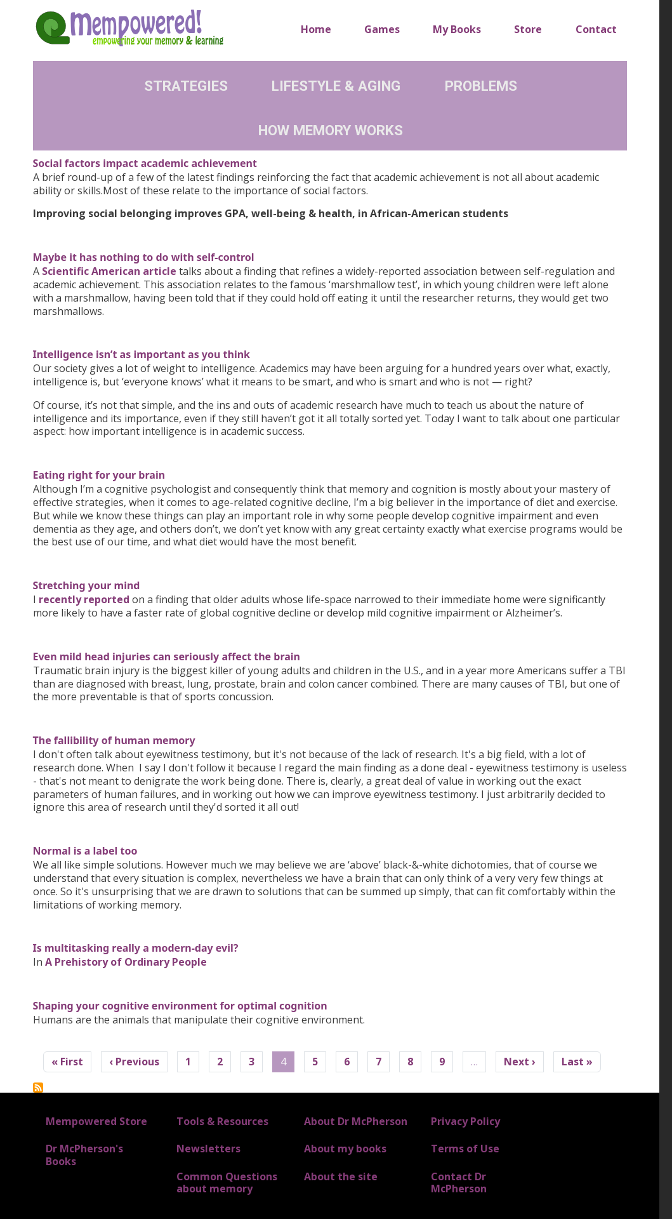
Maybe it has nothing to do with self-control (143, 257)
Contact (596, 29)
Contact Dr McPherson (459, 1182)
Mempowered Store (96, 1121)
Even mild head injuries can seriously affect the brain (167, 656)
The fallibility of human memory (114, 740)
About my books (345, 1149)
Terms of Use (465, 1149)
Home (316, 29)
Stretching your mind (86, 585)
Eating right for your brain (99, 475)
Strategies (186, 85)
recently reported (84, 599)
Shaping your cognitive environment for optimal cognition (180, 1006)
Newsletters (208, 1149)
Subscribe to (38, 1087)
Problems (481, 85)
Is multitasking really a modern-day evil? (136, 948)
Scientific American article (109, 271)
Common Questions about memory (226, 1182)
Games (382, 29)
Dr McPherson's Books (84, 1155)
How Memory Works (330, 130)
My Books (457, 29)
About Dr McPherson (355, 1121)
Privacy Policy (465, 1121)
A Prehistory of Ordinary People (126, 962)
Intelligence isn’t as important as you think (141, 354)
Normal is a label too (85, 851)
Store (528, 29)
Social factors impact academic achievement (145, 163)
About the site (341, 1176)
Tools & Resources (222, 1121)
